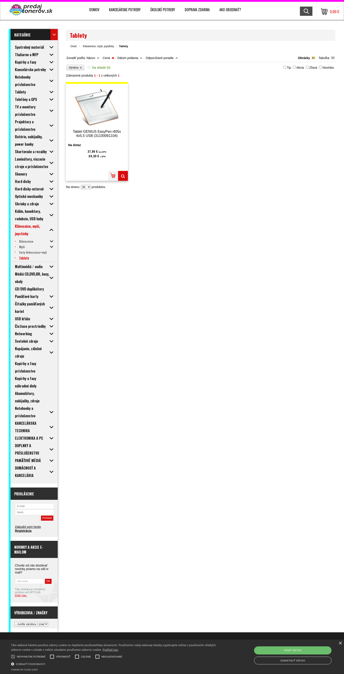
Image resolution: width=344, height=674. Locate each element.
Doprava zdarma (197, 9)
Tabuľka (324, 58)
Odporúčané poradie (160, 58)
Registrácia (23, 530)
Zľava (313, 67)
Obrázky (304, 58)
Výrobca (75, 67)
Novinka (328, 67)
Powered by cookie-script (24, 669)
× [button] (340, 643)
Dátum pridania (127, 58)
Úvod (73, 46)
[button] (115, 664)
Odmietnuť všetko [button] (292, 660)
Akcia (300, 67)
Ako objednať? (230, 9)
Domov (94, 9)
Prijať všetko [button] (293, 650)
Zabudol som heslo (28, 527)
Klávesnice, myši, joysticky (98, 46)
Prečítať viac (110, 650)
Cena (106, 58)
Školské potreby (162, 9)
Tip (289, 67)
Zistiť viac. (21, 595)
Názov (90, 58)
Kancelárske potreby (125, 9)
